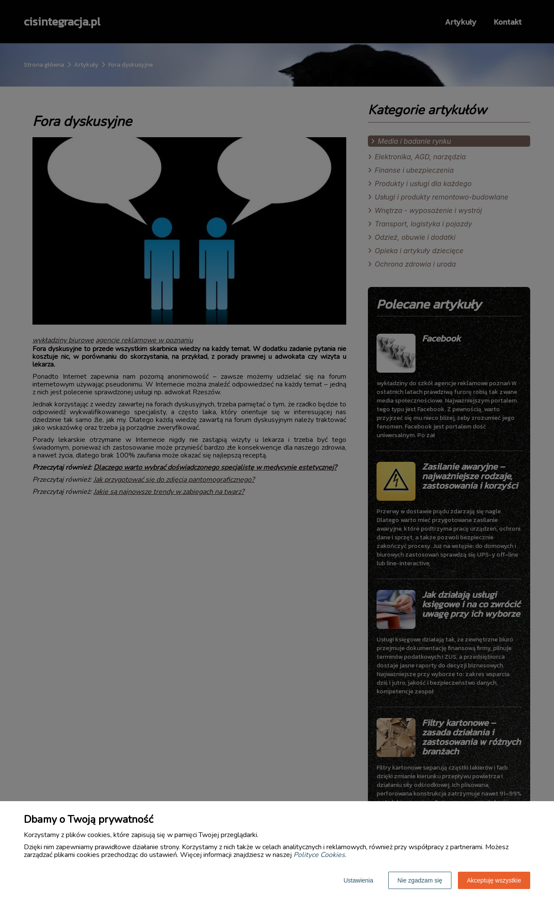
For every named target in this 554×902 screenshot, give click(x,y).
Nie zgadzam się (419, 880)
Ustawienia (358, 880)
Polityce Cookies (319, 855)
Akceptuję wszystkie (494, 880)
